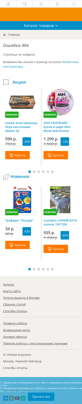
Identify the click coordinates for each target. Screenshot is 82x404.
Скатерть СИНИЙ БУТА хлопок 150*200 (60, 222)
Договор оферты (15, 337)
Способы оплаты (15, 311)
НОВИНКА (12, 114)
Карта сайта (12, 291)
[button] (29, 171)
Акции (19, 82)
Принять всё (41, 397)
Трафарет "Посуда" (19, 220)
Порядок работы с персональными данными (35, 343)
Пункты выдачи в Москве (21, 298)
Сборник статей (14, 304)
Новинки (19, 176)
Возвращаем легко (16, 330)
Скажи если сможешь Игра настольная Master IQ (21, 127)
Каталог (8, 284)
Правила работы (15, 323)
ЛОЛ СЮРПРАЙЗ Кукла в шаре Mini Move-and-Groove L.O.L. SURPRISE (57, 127)
